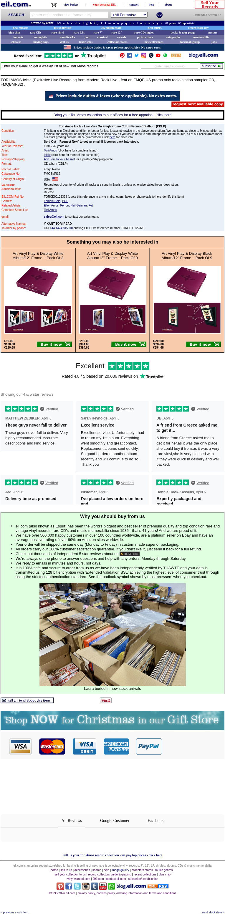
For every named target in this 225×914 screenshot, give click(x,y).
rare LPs (79, 32)
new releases (21, 27)
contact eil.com (116, 878)
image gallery (120, 870)
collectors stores (117, 42)
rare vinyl (58, 32)
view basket (71, 4)
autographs (173, 37)
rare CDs (35, 32)
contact (133, 4)
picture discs (145, 37)
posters (212, 32)
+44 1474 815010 (61, 228)
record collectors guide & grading (109, 874)
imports (18, 37)
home (54, 870)
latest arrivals (63, 27)
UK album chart (111, 27)
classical (102, 37)
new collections (154, 42)
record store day (198, 27)
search (96, 870)
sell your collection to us (70, 874)
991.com (98, 878)
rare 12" (116, 32)
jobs (214, 42)
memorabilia (201, 37)
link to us (66, 870)
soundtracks (67, 37)
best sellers (154, 27)
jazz (87, 37)
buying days (40, 42)
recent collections (145, 874)
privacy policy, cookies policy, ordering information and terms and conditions (126, 893)
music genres (164, 870)
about (168, 4)
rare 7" (97, 32)
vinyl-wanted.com (78, 878)
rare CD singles (144, 32)
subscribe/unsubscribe (143, 878)
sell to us (16, 42)
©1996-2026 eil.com (62, 893)
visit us (64, 42)
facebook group (190, 42)
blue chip (14, 32)
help (151, 4)
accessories (82, 870)
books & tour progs (183, 32)
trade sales (85, 42)
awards (121, 37)
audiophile (40, 37)
